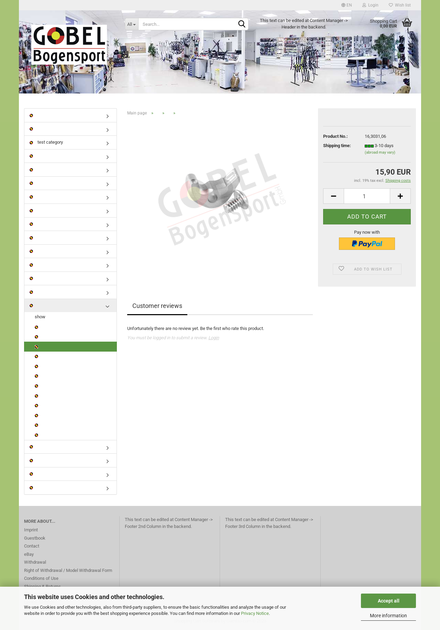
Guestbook (34, 538)
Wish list (400, 5)
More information (388, 615)
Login (370, 5)
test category (46, 142)
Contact (31, 546)
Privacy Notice (255, 613)
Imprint (31, 529)
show (40, 316)
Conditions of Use (41, 578)
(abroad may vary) (380, 152)
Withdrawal (35, 562)
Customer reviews (157, 305)
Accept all (388, 601)
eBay (29, 554)
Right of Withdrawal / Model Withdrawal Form (68, 570)
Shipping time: (337, 145)
